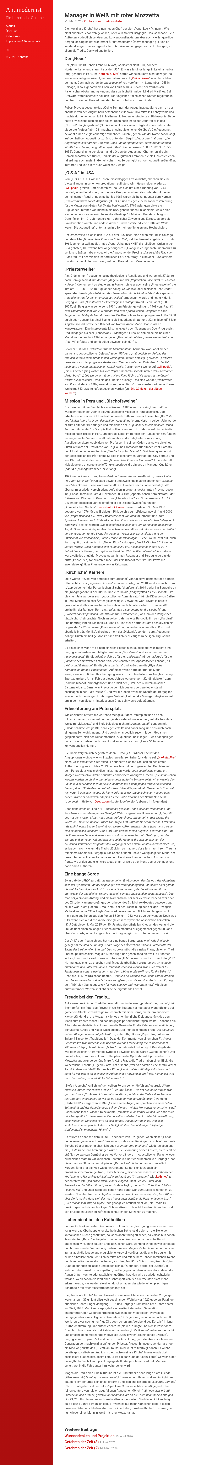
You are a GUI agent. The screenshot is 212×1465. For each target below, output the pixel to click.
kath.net (161, 1176)
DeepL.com (102, 801)
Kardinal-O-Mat (108, 74)
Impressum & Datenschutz (23, 41)
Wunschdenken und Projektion (99, 1436)
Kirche (88, 21)
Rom (98, 21)
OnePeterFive (166, 757)
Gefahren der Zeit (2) (91, 1448)
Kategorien (13, 36)
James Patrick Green (110, 507)
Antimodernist (24, 9)
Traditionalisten (113, 21)
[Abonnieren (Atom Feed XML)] (8, 51)
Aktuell (10, 26)
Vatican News (140, 78)
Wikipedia (72, 188)
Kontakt (23, 57)
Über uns (11, 31)
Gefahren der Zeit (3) (90, 1442)
